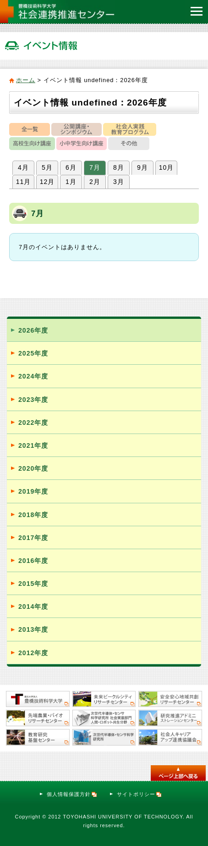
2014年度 (33, 606)
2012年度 (33, 653)
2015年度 (33, 583)
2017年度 (33, 537)
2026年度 (33, 330)
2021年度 (33, 445)
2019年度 (33, 491)
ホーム (25, 80)
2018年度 (33, 514)
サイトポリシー (139, 794)
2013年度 (33, 629)
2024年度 (33, 376)
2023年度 (33, 399)
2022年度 (33, 422)
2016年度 (33, 560)
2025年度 (33, 353)
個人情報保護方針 (72, 794)
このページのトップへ (178, 773)
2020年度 (33, 468)
